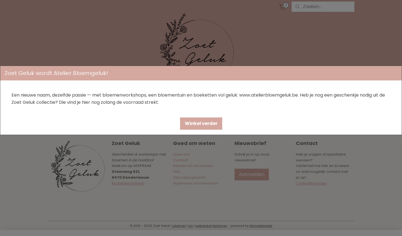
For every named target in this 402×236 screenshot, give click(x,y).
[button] (201, 123)
